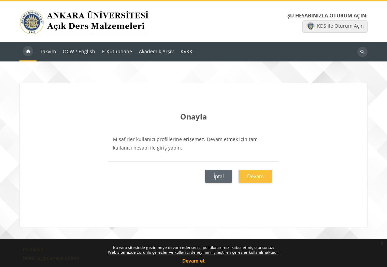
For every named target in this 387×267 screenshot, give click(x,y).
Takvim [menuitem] (48, 51)
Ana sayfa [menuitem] (28, 51)
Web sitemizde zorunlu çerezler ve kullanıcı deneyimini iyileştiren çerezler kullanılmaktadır (193, 252)
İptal (219, 176)
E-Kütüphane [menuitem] (117, 51)
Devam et (193, 260)
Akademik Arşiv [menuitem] (156, 51)
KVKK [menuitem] (186, 51)
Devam (255, 176)
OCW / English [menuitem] (79, 51)
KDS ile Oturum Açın (335, 26)
